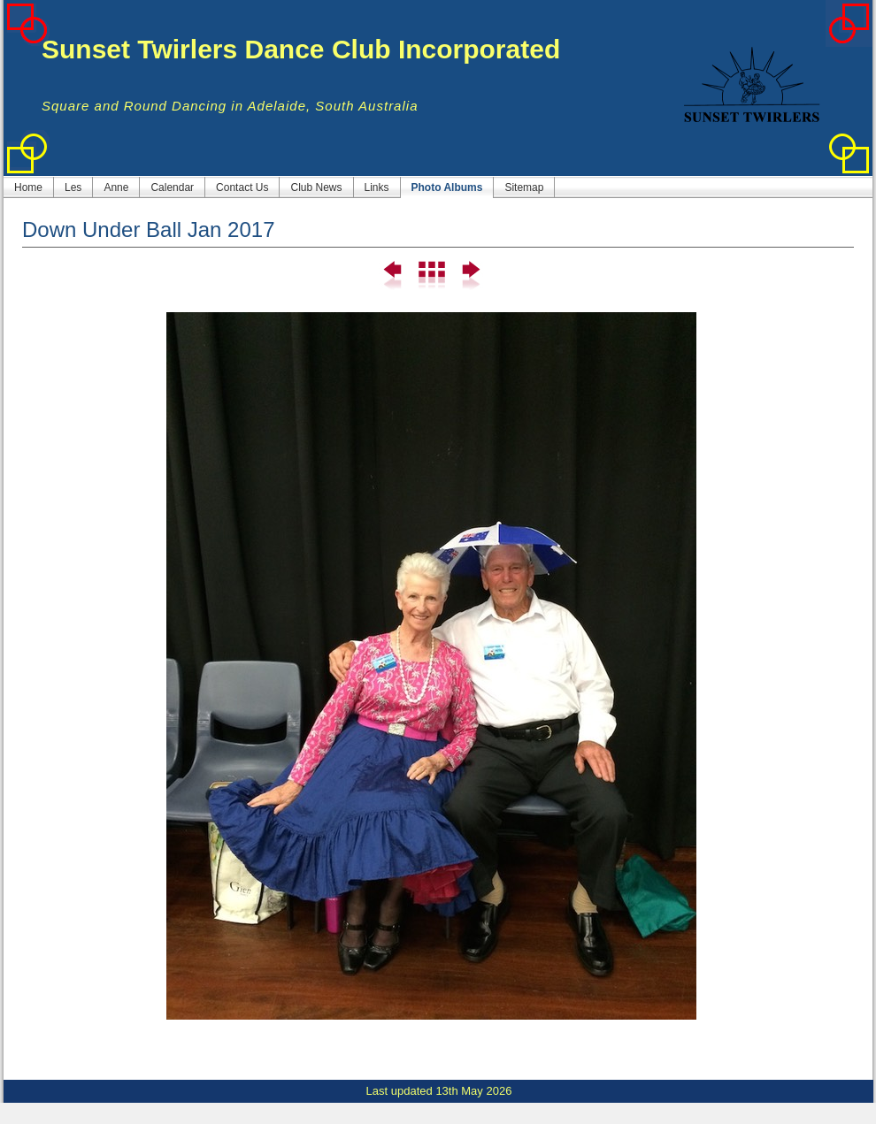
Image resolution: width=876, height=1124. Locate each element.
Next (469, 276)
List (431, 276)
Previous (393, 276)
